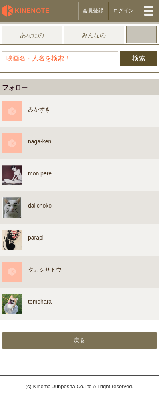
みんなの (94, 35)
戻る (79, 340)
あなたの (32, 35)
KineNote (28, 11)
